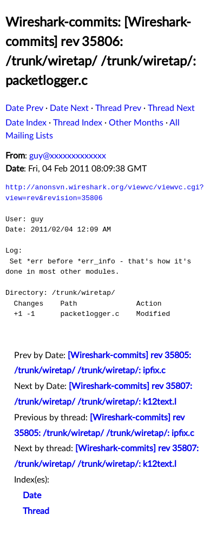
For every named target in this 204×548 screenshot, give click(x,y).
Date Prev (24, 108)
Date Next (69, 108)
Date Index (26, 122)
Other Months (136, 122)
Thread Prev (118, 108)
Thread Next (171, 108)
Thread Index (77, 122)
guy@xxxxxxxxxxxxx (67, 155)
